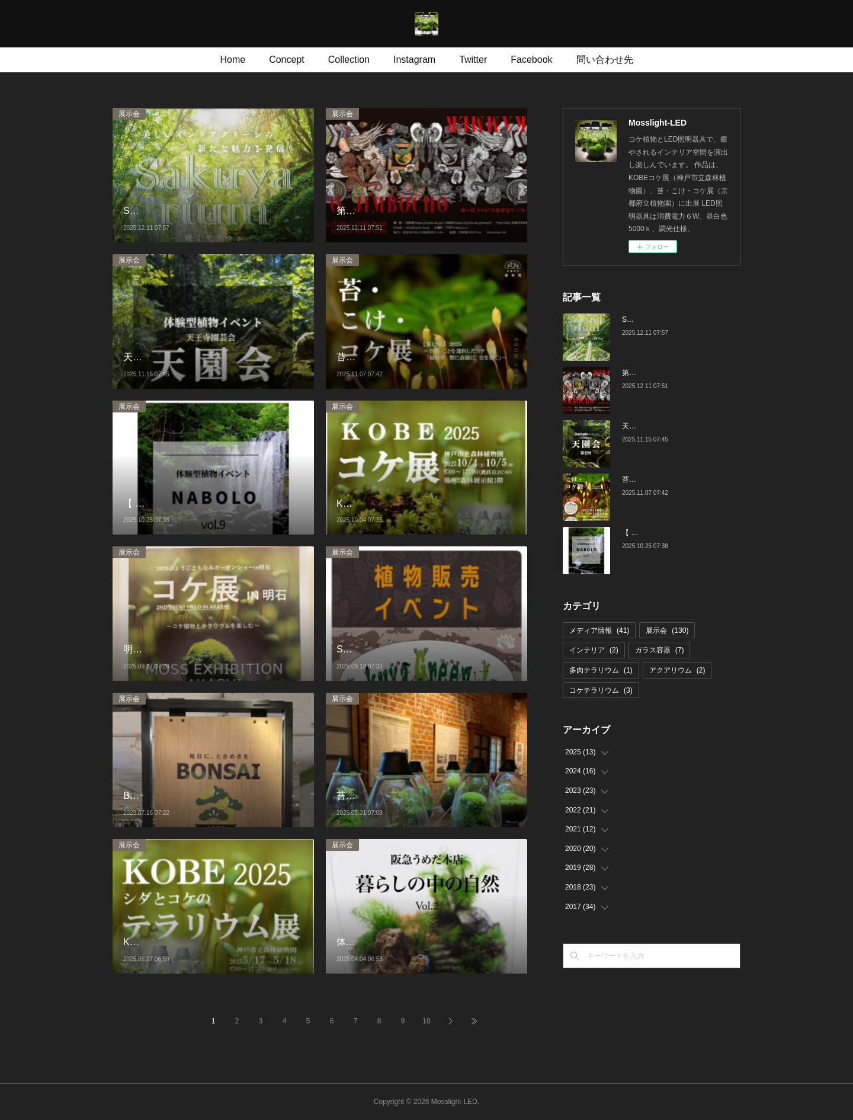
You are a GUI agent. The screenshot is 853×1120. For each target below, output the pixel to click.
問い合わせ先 (604, 60)
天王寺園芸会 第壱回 (657, 426)
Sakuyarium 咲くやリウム (663, 319)
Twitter (473, 60)
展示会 (129, 114)
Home (232, 60)
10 (426, 1021)
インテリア (593, 650)
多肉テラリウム (601, 670)
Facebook (531, 60)
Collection (349, 60)
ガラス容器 (659, 650)
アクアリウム (677, 670)
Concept (286, 60)
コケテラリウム (601, 690)
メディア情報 (599, 630)
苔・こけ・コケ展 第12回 (665, 479)
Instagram (414, 60)
